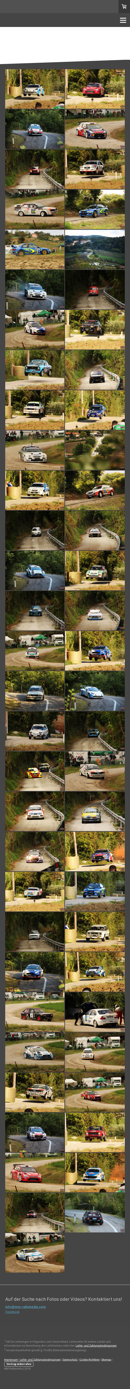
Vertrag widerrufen (18, 1364)
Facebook (12, 1312)
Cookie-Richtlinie (89, 1359)
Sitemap (106, 1359)
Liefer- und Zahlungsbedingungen (96, 1345)
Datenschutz (70, 1359)
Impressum (11, 1359)
